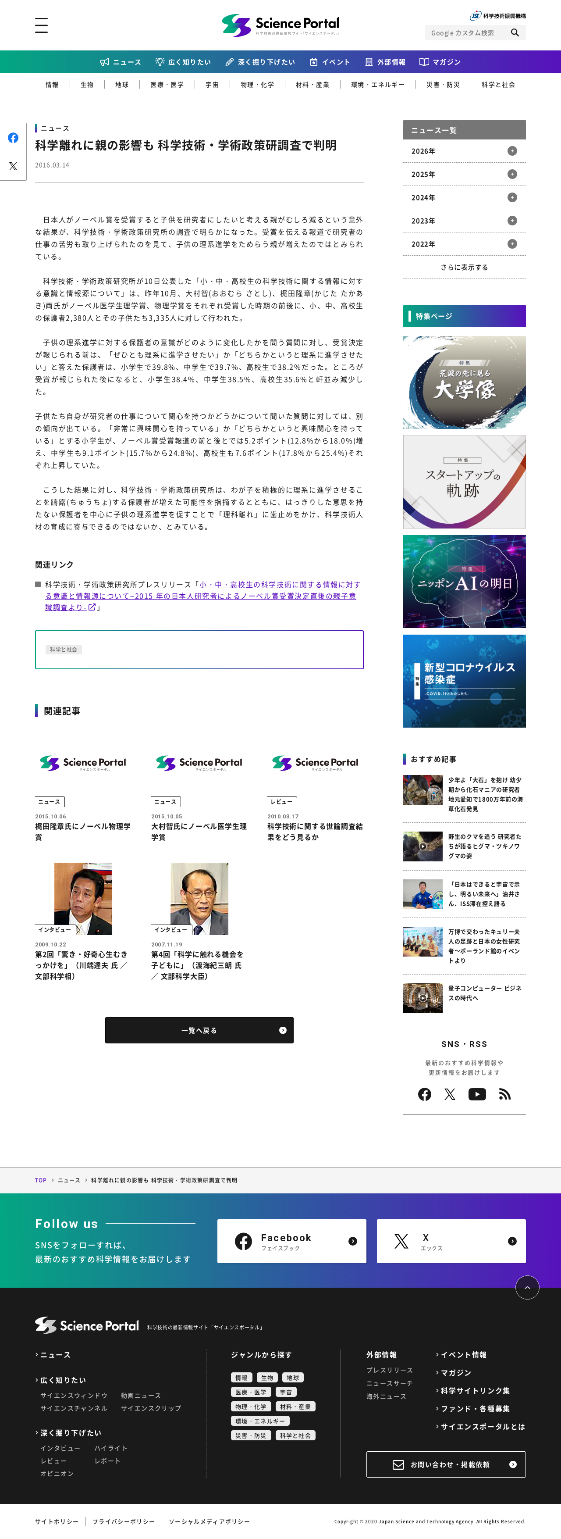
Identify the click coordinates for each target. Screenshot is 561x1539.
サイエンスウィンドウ (74, 1395)
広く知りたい (190, 62)
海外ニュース (386, 1396)
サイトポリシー (57, 1521)
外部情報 (391, 62)
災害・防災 (443, 84)
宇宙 (212, 84)
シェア (13, 137)
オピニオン (57, 1473)
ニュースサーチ (390, 1382)
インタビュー (60, 1447)
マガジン (447, 62)
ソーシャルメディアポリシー (209, 1521)
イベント (336, 62)
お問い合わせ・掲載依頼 (450, 1464)
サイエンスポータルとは (483, 1426)
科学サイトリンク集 (475, 1390)
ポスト (13, 166)
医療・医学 (167, 84)
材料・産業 (313, 84)
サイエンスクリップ (151, 1407)
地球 (122, 84)
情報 (52, 84)
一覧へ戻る (199, 1032)
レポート (107, 1460)
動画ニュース (141, 1395)
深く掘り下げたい (267, 62)
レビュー (53, 1460)
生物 (87, 84)
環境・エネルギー (378, 84)
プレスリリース (390, 1369)
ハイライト (111, 1447)
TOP (41, 1180)
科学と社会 (498, 84)
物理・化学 (257, 84)
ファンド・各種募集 (475, 1408)
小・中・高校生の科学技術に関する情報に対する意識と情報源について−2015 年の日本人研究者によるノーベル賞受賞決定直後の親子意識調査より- (203, 595)
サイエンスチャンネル (74, 1407)
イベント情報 (464, 1355)
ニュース (127, 62)
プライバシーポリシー (123, 1521)
